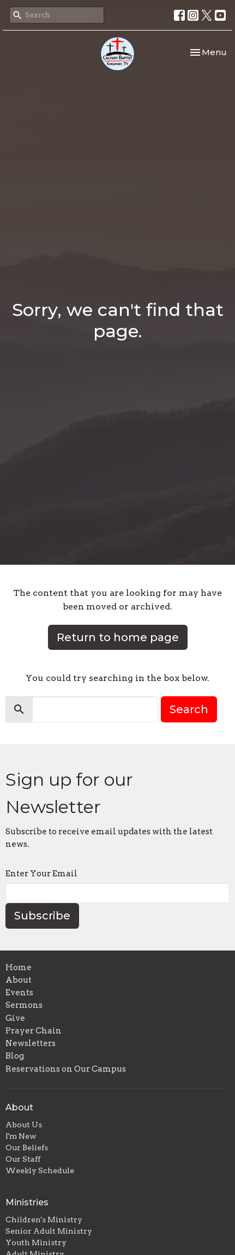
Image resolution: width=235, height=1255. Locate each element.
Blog (14, 1056)
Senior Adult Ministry (48, 1231)
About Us (23, 1124)
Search (189, 709)
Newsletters (30, 1043)
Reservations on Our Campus (65, 1069)
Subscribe (42, 915)
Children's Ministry (43, 1219)
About (18, 980)
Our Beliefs (26, 1147)
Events (19, 992)
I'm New (21, 1136)
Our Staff (22, 1159)
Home (18, 967)
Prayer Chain (33, 1031)
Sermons (24, 1005)
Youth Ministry (36, 1242)
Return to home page (118, 637)
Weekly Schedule (39, 1170)
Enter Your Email (41, 873)
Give (15, 1018)
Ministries (27, 1202)
